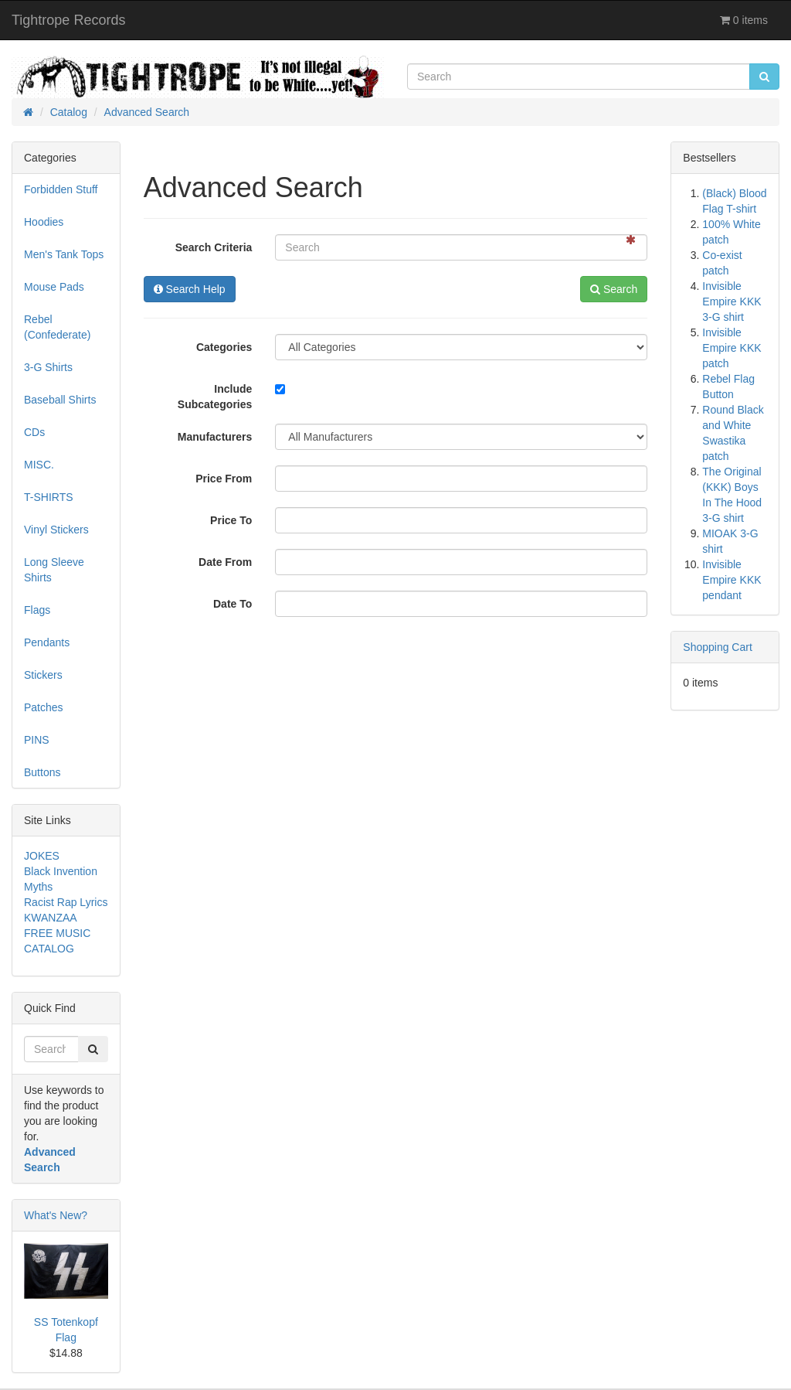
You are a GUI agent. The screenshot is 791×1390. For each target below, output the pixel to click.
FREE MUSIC (57, 933)
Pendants (47, 642)
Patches (43, 707)
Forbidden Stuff (60, 189)
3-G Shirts (48, 367)
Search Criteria (214, 247)
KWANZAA (50, 917)
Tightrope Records (68, 20)
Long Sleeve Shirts (54, 570)
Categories (224, 347)
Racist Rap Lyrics (65, 902)
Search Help (190, 289)
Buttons (42, 772)
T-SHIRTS (48, 497)
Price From (223, 478)
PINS (36, 740)
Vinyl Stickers (56, 529)
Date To (232, 604)
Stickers (43, 675)
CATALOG (49, 948)
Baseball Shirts (60, 399)
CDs (34, 432)
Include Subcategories (215, 397)
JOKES (41, 856)
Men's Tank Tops (64, 254)
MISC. (39, 464)
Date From (225, 562)
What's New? (55, 1215)
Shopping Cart (717, 647)
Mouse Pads (54, 287)
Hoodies (43, 222)
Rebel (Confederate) (57, 327)
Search (613, 289)
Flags (37, 610)
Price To (231, 520)
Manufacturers (215, 437)
